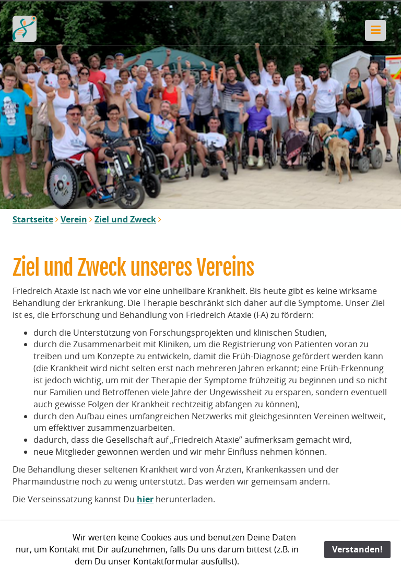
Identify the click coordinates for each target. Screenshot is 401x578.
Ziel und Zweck (125, 219)
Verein (74, 219)
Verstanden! (357, 549)
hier (145, 499)
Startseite (33, 219)
